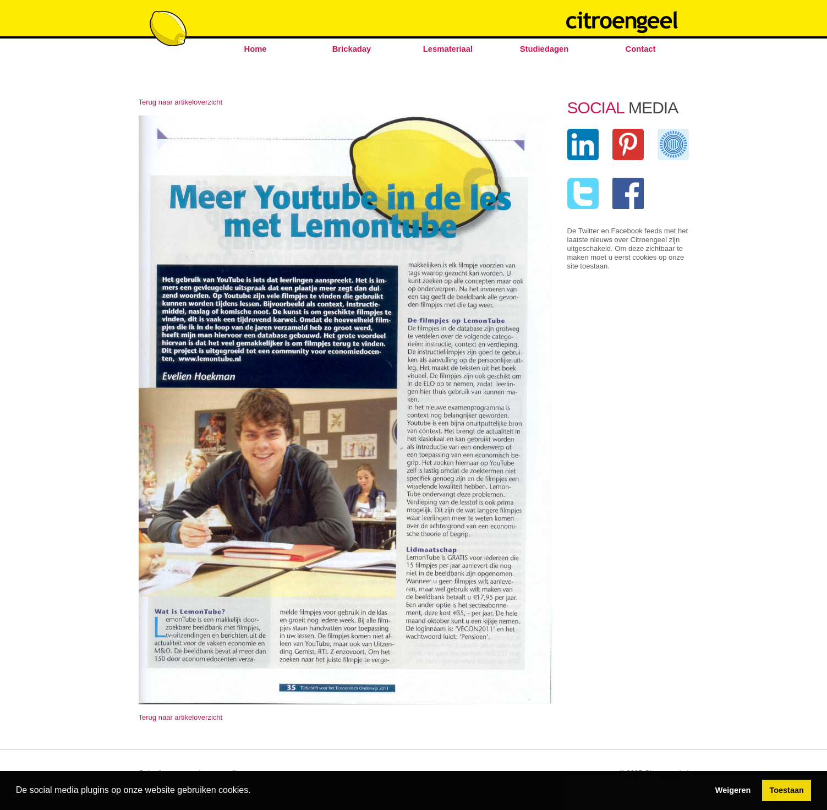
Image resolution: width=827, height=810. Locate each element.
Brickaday (351, 49)
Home (255, 49)
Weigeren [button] (733, 790)
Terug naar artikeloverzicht (181, 102)
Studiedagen (544, 49)
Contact (641, 49)
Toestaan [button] (787, 790)
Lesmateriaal (448, 49)
